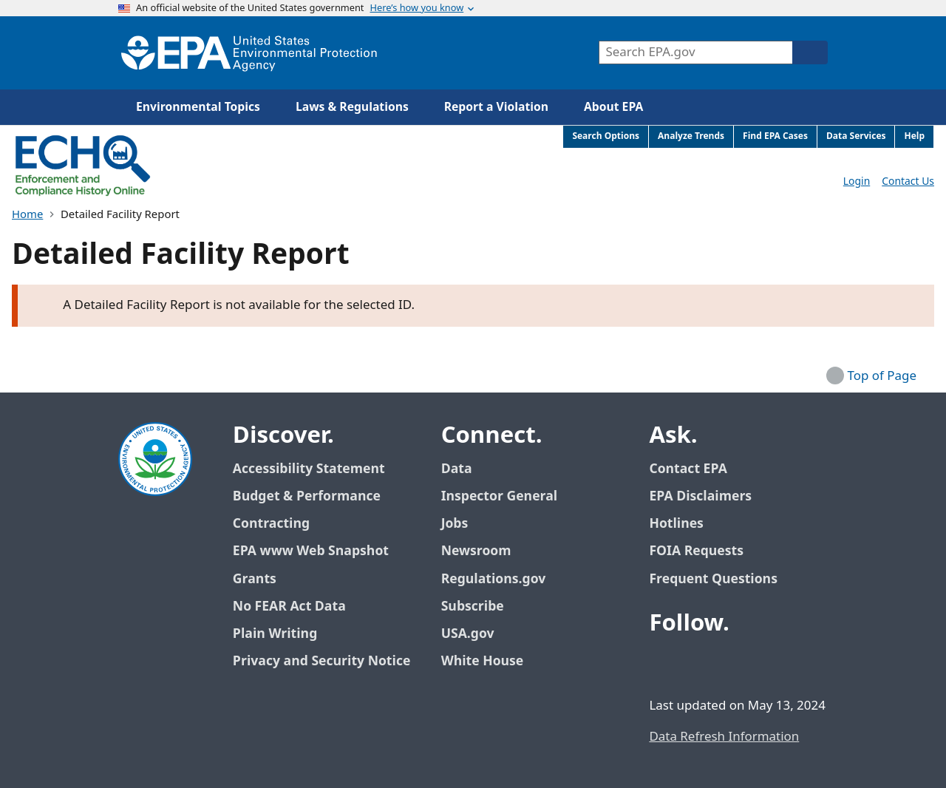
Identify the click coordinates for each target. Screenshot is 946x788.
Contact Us (908, 181)
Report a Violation (496, 107)
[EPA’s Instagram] (770, 664)
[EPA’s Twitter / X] (699, 664)
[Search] (810, 52)
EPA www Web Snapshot (311, 551)
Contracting (271, 523)
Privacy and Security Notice (321, 661)
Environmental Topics (198, 107)
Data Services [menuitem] (856, 136)
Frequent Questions (713, 579)
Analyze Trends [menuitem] (691, 136)
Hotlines (676, 523)
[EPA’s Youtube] (734, 664)
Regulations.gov (501, 579)
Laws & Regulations (352, 107)
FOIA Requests (696, 551)
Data (456, 469)
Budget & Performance (307, 496)
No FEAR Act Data (289, 606)
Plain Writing (275, 634)
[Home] (249, 53)
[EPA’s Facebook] (663, 664)
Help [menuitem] (914, 136)
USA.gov (476, 634)
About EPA (613, 107)
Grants (254, 579)
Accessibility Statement (309, 469)
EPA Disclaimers (700, 496)
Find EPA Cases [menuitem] (775, 136)
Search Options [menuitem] (605, 136)
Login (856, 181)
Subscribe (472, 606)
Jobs (455, 523)
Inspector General (499, 496)
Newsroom (476, 551)
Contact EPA (687, 469)
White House (490, 661)
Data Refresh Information (724, 737)
